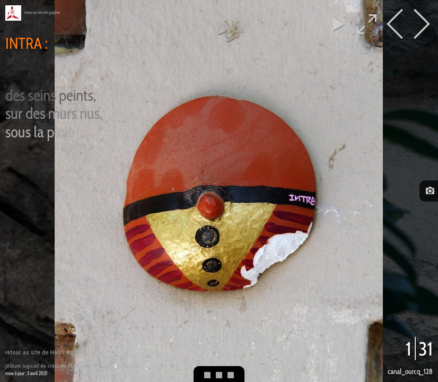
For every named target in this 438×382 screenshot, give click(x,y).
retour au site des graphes (42, 12)
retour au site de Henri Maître (44, 352)
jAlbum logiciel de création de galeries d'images (59, 366)
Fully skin (128, 366)
